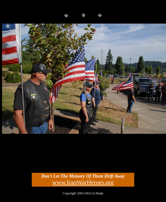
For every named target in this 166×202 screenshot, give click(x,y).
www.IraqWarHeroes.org (83, 182)
